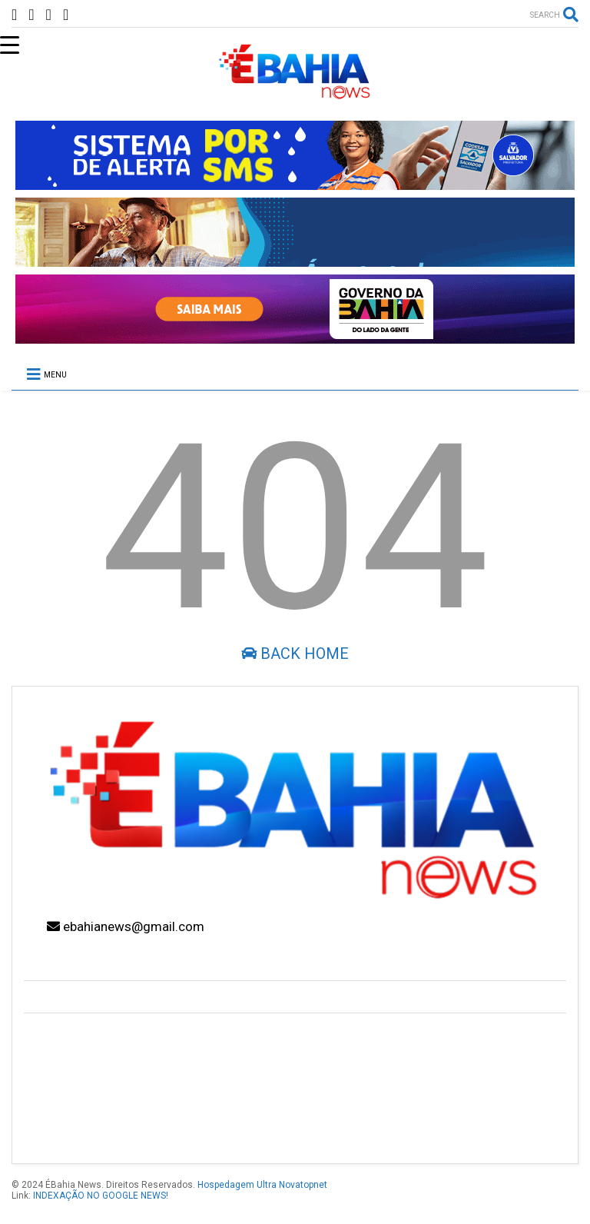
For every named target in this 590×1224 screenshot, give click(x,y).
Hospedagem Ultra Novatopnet (262, 1184)
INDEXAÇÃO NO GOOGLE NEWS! (100, 1195)
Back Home (295, 653)
